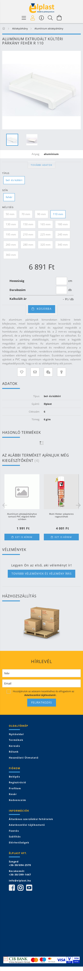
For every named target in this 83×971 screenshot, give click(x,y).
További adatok (41, 164)
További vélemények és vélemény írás (42, 573)
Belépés (14, 776)
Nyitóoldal (16, 734)
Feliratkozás (41, 702)
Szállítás (15, 836)
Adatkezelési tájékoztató (27, 824)
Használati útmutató (24, 757)
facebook (12, 888)
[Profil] (32, 17)
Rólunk (14, 751)
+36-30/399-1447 (20, 874)
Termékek (16, 740)
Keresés (14, 745)
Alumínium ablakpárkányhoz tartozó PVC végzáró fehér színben (22, 516)
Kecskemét (17, 871)
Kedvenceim (17, 800)
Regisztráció (17, 782)
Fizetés (14, 830)
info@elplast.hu (20, 880)
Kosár (13, 794)
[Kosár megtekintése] (59, 17)
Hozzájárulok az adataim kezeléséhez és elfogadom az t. (43, 693)
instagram (20, 888)
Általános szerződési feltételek (31, 819)
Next (77, 505)
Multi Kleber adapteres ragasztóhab (61, 515)
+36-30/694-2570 (20, 865)
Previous (5, 505)
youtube (29, 888)
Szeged (14, 861)
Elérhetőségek (19, 842)
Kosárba (44, 309)
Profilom (15, 788)
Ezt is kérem (23, 537)
